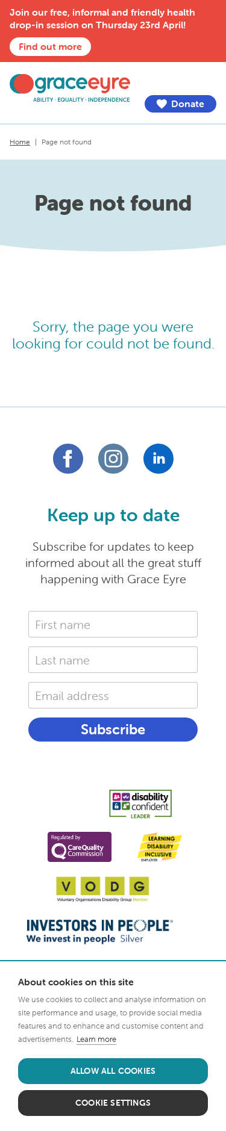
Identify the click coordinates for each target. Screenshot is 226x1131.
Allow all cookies (113, 1070)
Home (20, 141)
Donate (179, 104)
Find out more (50, 46)
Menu (207, 80)
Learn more (96, 1039)
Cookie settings (113, 1102)
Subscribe (113, 729)
